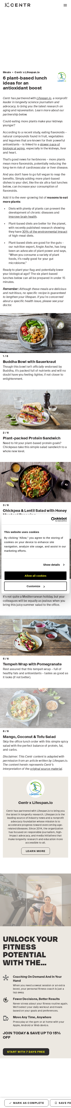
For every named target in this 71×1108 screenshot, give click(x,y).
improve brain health (23, 217)
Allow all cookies (35, 575)
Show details (51, 564)
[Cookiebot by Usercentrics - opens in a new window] (51, 519)
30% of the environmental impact (44, 232)
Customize (36, 586)
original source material (46, 776)
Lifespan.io (44, 98)
